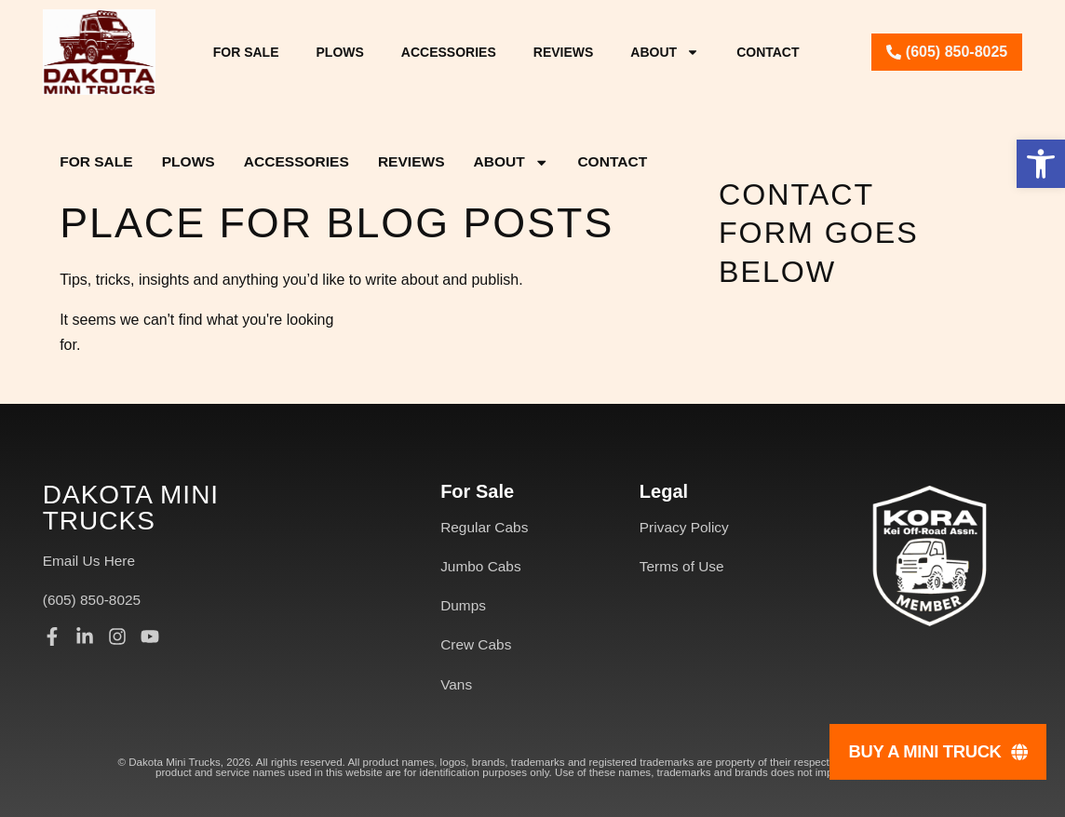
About (664, 52)
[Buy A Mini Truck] (937, 752)
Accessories (448, 52)
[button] (1041, 164)
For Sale (246, 52)
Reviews (563, 52)
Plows (340, 52)
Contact (767, 52)
